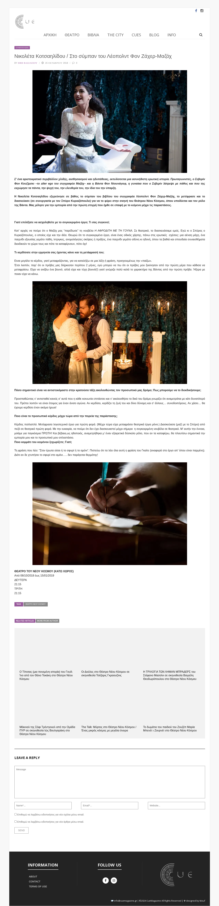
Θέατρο (72, 34)
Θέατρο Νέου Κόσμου (36, 604)
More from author (47, 620)
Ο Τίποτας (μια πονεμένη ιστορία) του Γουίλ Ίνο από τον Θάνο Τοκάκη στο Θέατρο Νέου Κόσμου (46, 675)
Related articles (25, 620)
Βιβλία (93, 34)
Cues (136, 34)
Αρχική (50, 34)
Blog (154, 34)
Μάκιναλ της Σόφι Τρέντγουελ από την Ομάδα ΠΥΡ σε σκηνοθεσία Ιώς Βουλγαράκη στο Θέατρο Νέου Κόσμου (47, 731)
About (33, 876)
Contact (34, 881)
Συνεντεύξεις (22, 48)
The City (115, 34)
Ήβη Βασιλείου (27, 62)
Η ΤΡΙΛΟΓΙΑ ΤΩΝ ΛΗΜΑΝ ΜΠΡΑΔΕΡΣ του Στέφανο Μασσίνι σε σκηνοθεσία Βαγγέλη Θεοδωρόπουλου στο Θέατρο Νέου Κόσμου (169, 675)
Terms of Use (38, 886)
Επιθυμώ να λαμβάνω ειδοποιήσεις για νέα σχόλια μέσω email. (50, 814)
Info (171, 34)
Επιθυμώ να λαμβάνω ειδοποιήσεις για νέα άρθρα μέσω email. (50, 821)
